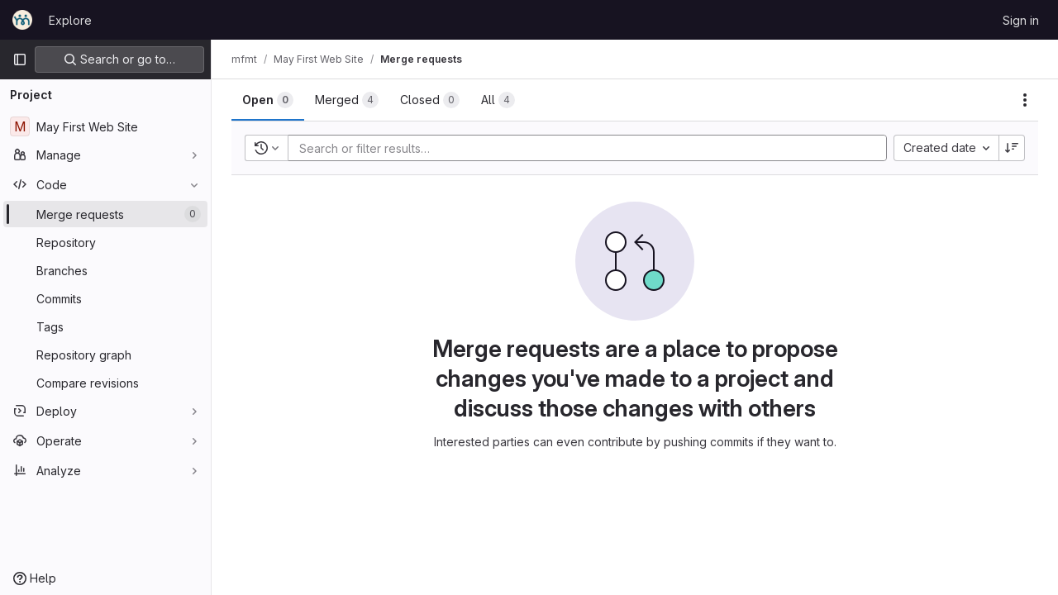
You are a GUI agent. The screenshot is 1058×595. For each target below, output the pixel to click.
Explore (70, 20)
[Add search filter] (592, 148)
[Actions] (1025, 100)
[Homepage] (22, 20)
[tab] (267, 100)
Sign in (1021, 20)
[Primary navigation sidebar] (20, 59)
